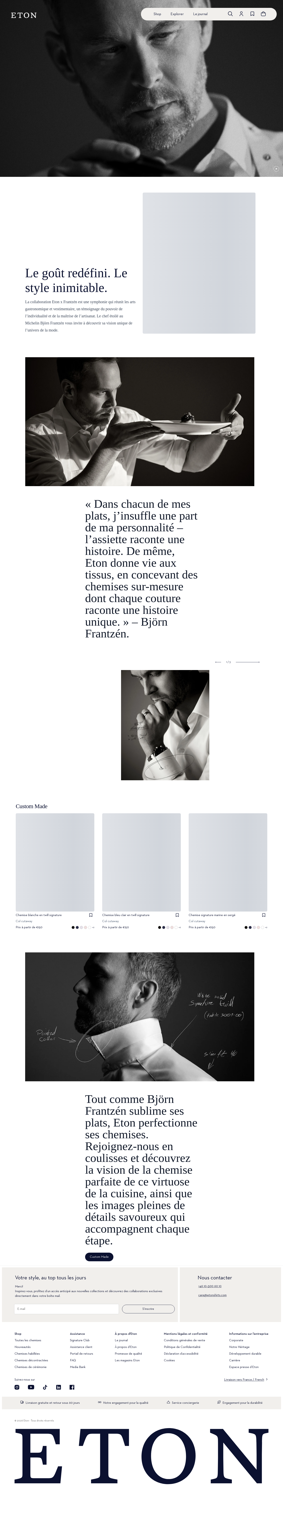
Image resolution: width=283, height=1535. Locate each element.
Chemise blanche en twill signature (39, 915)
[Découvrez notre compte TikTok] (45, 1387)
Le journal (200, 14)
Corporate (236, 1340)
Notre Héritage (239, 1347)
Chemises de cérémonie (31, 1367)
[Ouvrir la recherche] (230, 13)
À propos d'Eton (126, 1347)
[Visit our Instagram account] (17, 1387)
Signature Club (80, 1340)
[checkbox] (90, 915)
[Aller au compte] (241, 13)
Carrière (234, 1360)
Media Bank (77, 1367)
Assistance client (81, 1347)
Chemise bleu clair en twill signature (126, 915)
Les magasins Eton (127, 1360)
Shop (157, 14)
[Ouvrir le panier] (263, 13)
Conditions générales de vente (184, 1340)
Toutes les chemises (28, 1340)
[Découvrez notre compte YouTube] (31, 1387)
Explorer (177, 14)
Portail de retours (81, 1353)
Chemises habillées (27, 1353)
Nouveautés (23, 1347)
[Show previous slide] (218, 662)
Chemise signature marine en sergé (212, 915)
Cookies (169, 1360)
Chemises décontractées (31, 1360)
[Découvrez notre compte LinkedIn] (58, 1387)
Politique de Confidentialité (182, 1347)
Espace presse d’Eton (244, 1367)
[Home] (141, 1456)
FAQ (73, 1360)
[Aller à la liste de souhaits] (252, 13)
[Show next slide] (247, 662)
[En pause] (276, 169)
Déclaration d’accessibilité (181, 1353)
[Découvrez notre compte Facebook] (72, 1387)
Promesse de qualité (128, 1353)
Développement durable (245, 1353)
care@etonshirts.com (212, 1295)
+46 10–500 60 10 (209, 1286)
